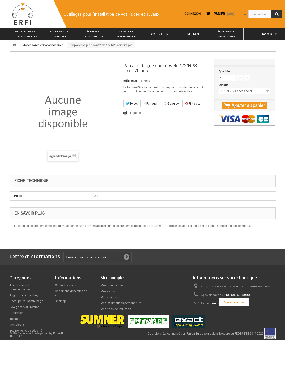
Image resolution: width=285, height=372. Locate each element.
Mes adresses (110, 297)
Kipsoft (58, 365)
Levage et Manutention (126, 34)
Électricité (16, 336)
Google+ (171, 103)
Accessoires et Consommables (26, 34)
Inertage (193, 34)
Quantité (224, 71)
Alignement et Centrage (59, 34)
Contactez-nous (65, 285)
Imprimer (136, 113)
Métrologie (17, 324)
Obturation (159, 34)
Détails (224, 85)
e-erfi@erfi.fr (220, 303)
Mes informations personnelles (121, 303)
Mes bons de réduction (116, 309)
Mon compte (112, 277)
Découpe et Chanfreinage (93, 34)
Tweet (132, 103)
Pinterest (192, 103)
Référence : (130, 80)
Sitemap (60, 301)
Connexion (192, 13)
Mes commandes (112, 285)
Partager (150, 103)
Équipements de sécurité (227, 34)
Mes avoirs (108, 291)
